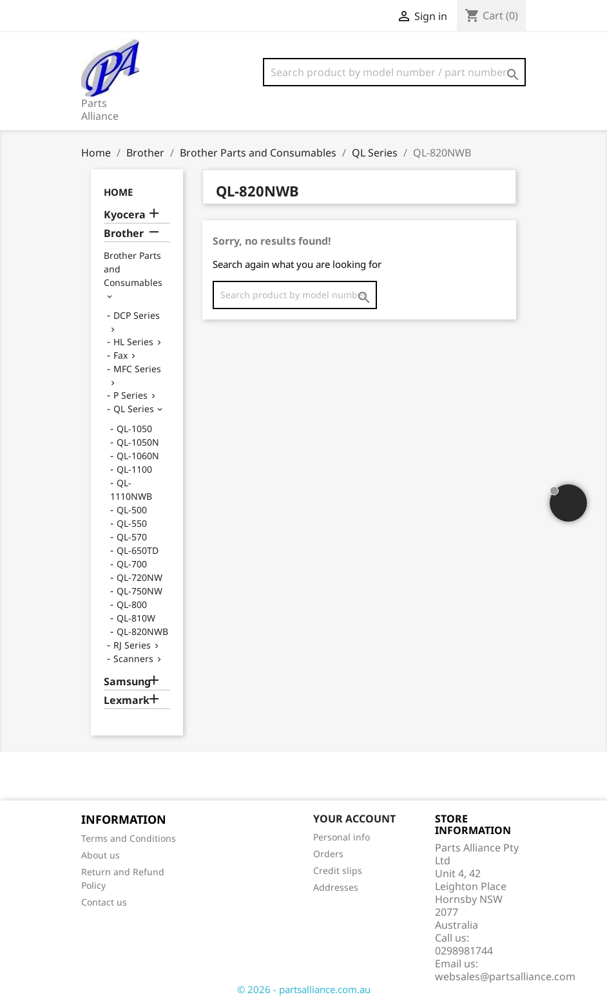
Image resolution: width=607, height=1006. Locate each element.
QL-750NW (139, 591)
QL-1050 (134, 428)
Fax (120, 355)
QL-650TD (138, 550)
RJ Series (132, 645)
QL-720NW (139, 577)
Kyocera (125, 215)
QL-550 (132, 523)
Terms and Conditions (128, 838)
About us (100, 855)
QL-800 (132, 604)
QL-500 (132, 510)
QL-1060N (138, 456)
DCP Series (136, 315)
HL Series (133, 342)
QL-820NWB (142, 631)
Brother (124, 233)
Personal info (341, 837)
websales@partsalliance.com (505, 976)
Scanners (133, 658)
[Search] (394, 72)
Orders (328, 854)
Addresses (335, 887)
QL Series (133, 409)
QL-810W (136, 618)
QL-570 (132, 537)
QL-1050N (138, 442)
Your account (354, 818)
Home (118, 191)
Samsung (127, 681)
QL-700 (132, 564)
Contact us (104, 902)
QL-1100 (134, 469)
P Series (130, 395)
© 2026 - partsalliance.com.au (304, 989)
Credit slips (337, 870)
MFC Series (137, 369)
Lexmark (126, 700)
